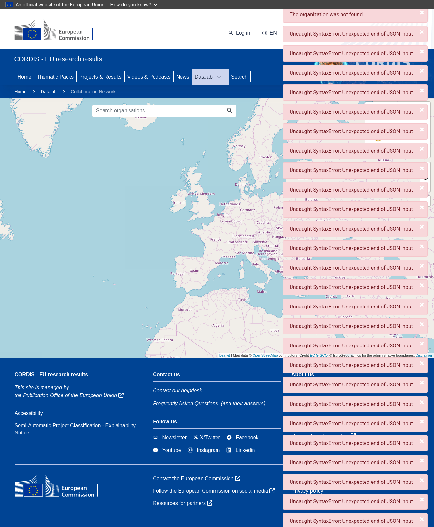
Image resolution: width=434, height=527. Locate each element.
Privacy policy (307, 491)
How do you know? (134, 4)
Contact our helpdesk (177, 390)
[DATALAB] (221, 77)
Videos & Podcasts (149, 77)
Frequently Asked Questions (185, 403)
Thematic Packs (55, 77)
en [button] (269, 33)
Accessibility (29, 413)
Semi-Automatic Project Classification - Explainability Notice (75, 429)
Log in (239, 33)
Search (239, 77)
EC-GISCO (319, 355)
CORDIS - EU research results (51, 374)
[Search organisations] (158, 111)
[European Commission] (59, 30)
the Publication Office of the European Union (69, 395)
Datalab (204, 77)
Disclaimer (424, 355)
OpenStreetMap (265, 355)
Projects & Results (100, 77)
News (182, 77)
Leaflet (224, 355)
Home (24, 77)
